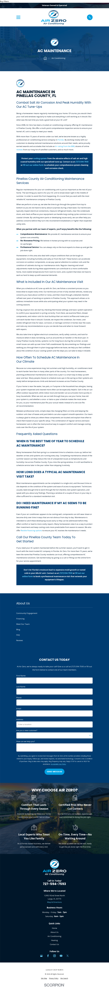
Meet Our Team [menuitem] (23, 624)
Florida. (61, 140)
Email (18, 709)
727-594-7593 (54, 884)
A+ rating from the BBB (65, 146)
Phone (19, 698)
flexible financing (28, 530)
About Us (54, 932)
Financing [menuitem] (20, 618)
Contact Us (54, 944)
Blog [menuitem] (18, 629)
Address (19, 719)
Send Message (54, 771)
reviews (19, 149)
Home (54, 928)
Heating (54, 940)
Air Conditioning (54, 936)
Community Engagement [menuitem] (26, 613)
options (39, 530)
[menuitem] (44, 978)
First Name (21, 676)
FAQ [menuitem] (18, 635)
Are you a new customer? (26, 730)
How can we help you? (25, 741)
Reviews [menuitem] (19, 640)
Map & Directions (54, 902)
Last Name (20, 687)
